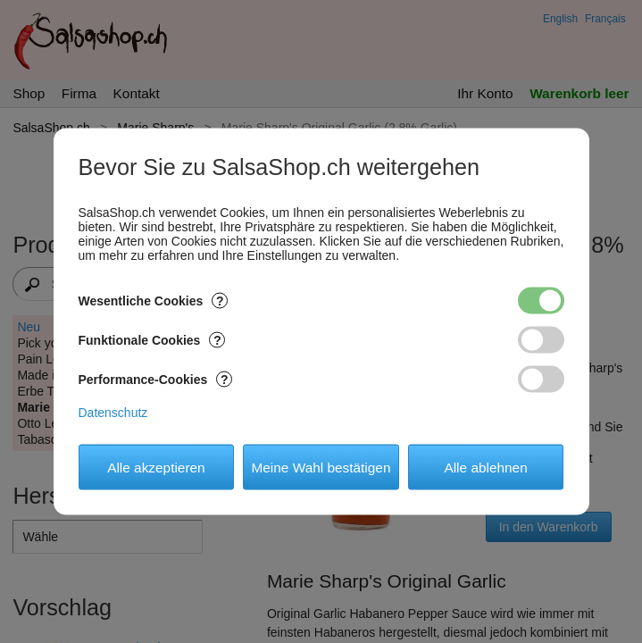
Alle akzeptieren (156, 466)
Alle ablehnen (485, 466)
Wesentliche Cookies (154, 301)
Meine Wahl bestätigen (320, 466)
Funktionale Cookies (152, 340)
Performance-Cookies (156, 379)
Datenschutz (113, 412)
